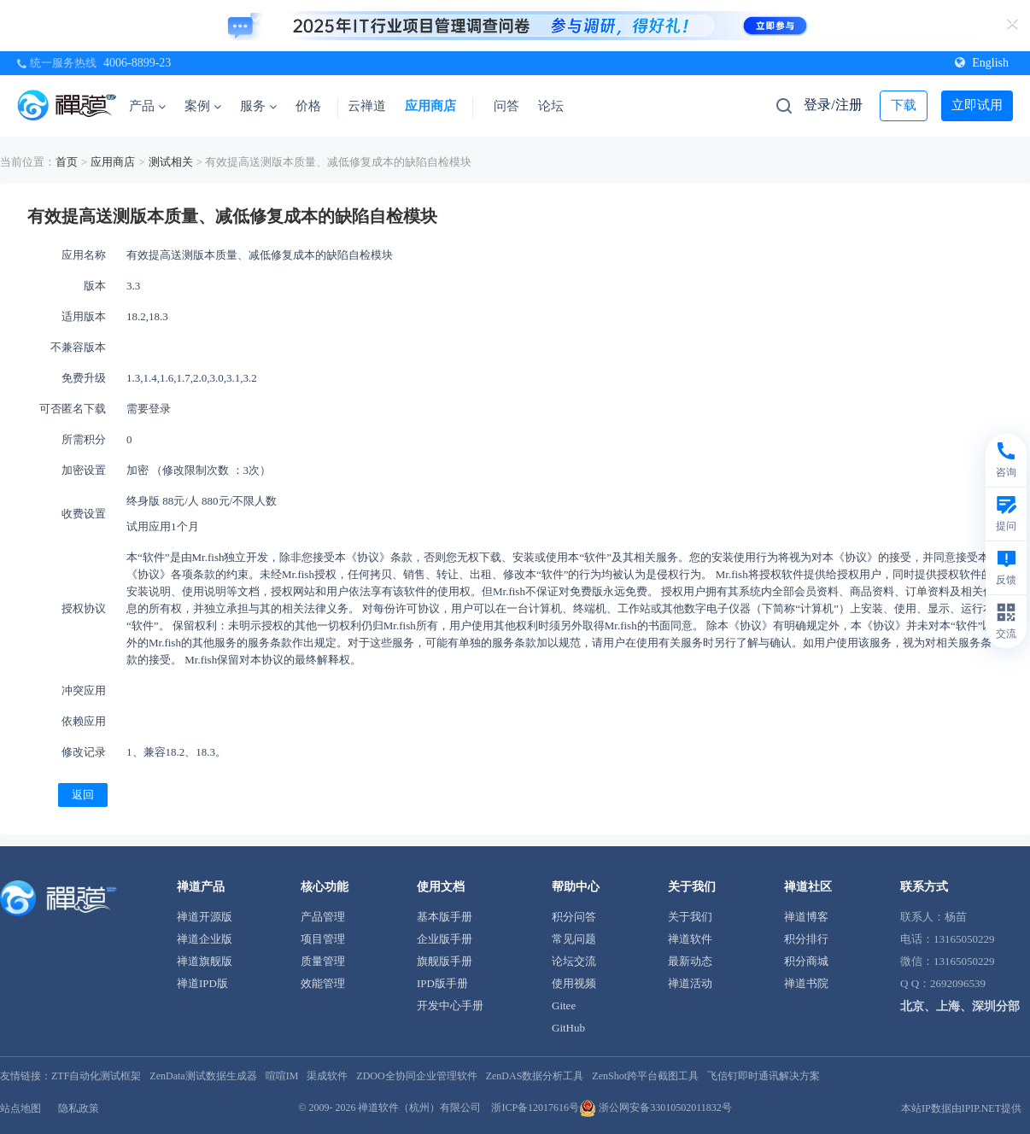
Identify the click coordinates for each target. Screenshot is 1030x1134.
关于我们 (690, 916)
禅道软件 (690, 938)
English (982, 62)
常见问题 (574, 938)
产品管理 (323, 916)
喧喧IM (282, 1076)
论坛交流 (574, 961)
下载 (903, 105)
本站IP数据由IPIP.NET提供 (961, 1108)
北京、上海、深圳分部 (960, 1006)
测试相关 (171, 161)
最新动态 (690, 961)
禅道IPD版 (202, 983)
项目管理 (323, 938)
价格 (308, 106)
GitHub (568, 1027)
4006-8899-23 (137, 62)
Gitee (564, 1005)
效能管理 (323, 983)
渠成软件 (327, 1076)
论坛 (551, 106)
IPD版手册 (442, 983)
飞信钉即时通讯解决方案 (763, 1076)
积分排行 (806, 938)
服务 (258, 106)
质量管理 (323, 961)
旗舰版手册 (444, 961)
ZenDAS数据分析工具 (535, 1076)
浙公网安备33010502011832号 (655, 1108)
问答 (506, 106)
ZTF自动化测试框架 (96, 1076)
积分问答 (574, 916)
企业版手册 (444, 938)
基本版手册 (444, 916)
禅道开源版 (204, 916)
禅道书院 (806, 983)
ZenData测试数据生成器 (202, 1076)
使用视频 (574, 983)
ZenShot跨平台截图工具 (645, 1076)
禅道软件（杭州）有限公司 (419, 1108)
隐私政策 (78, 1108)
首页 (67, 161)
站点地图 (20, 1108)
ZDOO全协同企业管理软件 (416, 1076)
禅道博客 (806, 916)
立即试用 (977, 105)
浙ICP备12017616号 (535, 1108)
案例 (202, 106)
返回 (83, 794)
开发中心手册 (450, 1005)
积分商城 (806, 961)
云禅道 (367, 106)
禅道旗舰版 (204, 961)
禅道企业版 (204, 938)
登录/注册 (833, 104)
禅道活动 (690, 983)
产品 (147, 106)
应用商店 (430, 106)
